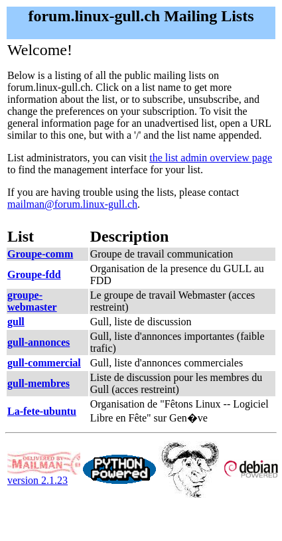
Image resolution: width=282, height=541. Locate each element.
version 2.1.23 (43, 475)
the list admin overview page (210, 157)
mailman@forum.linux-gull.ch (72, 204)
